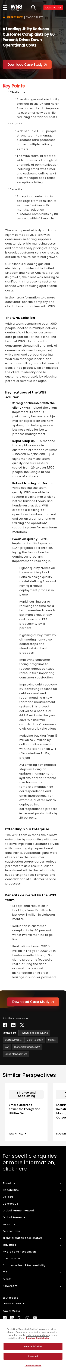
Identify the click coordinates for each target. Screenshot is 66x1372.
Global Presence (14, 1217)
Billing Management (16, 1053)
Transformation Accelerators (23, 1238)
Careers (8, 1197)
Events (7, 1279)
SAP (7, 1046)
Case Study (34, 17)
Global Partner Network (19, 1210)
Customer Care (13, 1039)
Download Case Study (27, 64)
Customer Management (27, 1046)
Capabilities (11, 1190)
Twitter (20, 1318)
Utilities (52, 1039)
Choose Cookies (33, 1365)
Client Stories (12, 1258)
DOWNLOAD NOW (12, 1303)
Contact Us (10, 1203)
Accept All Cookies (32, 1346)
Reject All (33, 1356)
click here (15, 1168)
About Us (9, 1183)
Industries (9, 1245)
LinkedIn (12, 1318)
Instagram (27, 1318)
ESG (5, 1272)
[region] (33, 1345)
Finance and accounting (34, 1032)
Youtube (35, 1317)
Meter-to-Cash (35, 1039)
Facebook (5, 1318)
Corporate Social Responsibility (24, 1265)
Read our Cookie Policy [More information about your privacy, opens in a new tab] (37, 1338)
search (33, 8)
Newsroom (10, 1286)
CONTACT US (53, 7)
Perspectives (15, 17)
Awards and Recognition (19, 1251)
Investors (9, 1224)
